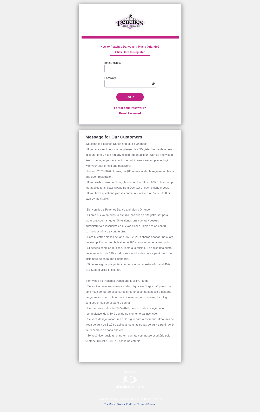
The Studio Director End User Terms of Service (130, 404)
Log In (130, 97)
